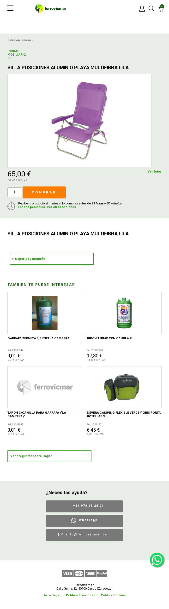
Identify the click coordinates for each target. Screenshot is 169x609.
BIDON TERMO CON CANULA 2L (110, 338)
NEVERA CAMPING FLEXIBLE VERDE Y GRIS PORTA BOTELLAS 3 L (124, 414)
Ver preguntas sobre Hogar (31, 456)
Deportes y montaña (30, 259)
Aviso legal (52, 595)
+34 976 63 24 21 (88, 505)
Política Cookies (113, 595)
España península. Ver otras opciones (47, 207)
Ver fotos (155, 171)
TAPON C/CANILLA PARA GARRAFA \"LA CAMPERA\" (36, 414)
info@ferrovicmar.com (88, 534)
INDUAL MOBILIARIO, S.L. (16, 54)
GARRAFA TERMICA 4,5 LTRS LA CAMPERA (38, 338)
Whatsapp (88, 520)
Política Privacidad (80, 595)
